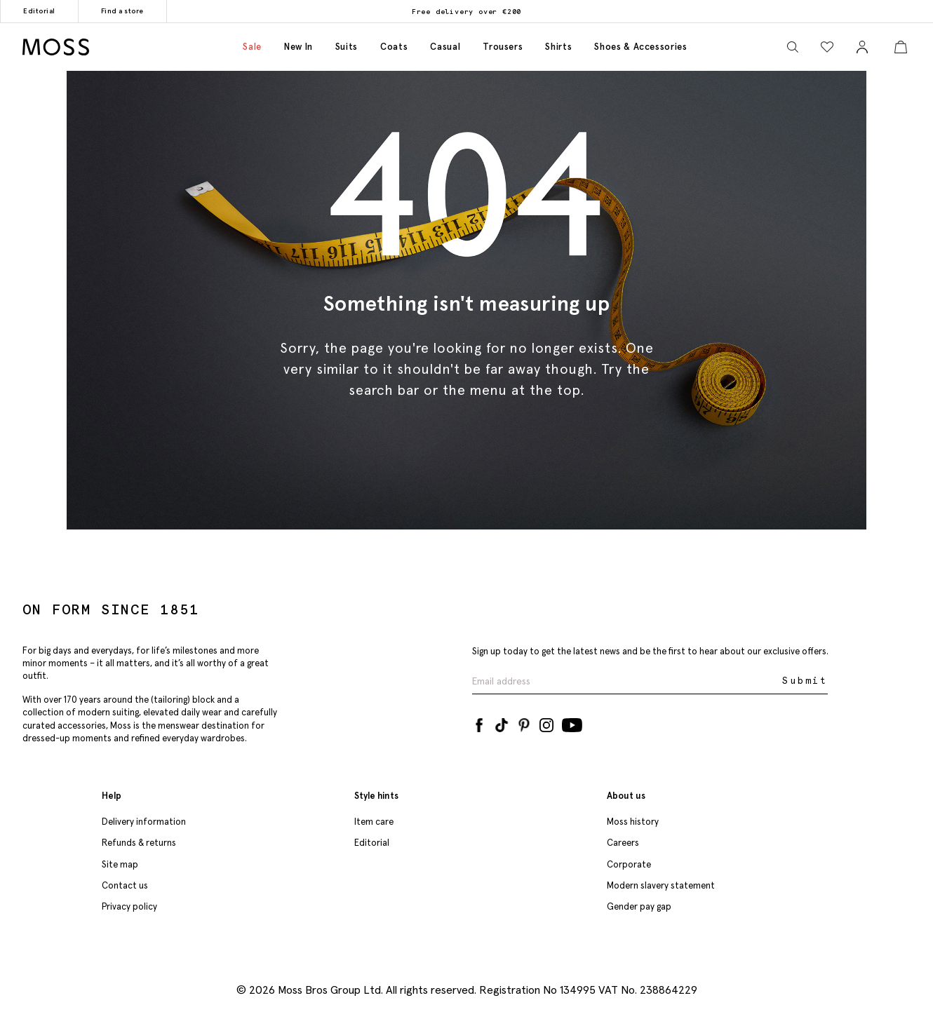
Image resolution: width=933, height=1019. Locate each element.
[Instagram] (546, 722)
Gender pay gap (639, 906)
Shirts (558, 47)
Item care (374, 822)
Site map (120, 864)
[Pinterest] (524, 722)
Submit (805, 681)
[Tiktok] (502, 722)
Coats (394, 47)
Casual (445, 47)
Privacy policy (129, 906)
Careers (623, 843)
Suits (346, 47)
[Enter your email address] (625, 681)
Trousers (503, 47)
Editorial (39, 10)
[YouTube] (572, 722)
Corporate (629, 864)
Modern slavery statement (661, 885)
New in (298, 47)
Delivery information (144, 822)
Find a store (122, 10)
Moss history (633, 822)
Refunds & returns (139, 843)
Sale (252, 47)
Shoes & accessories (640, 47)
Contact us (125, 885)
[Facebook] (479, 722)
